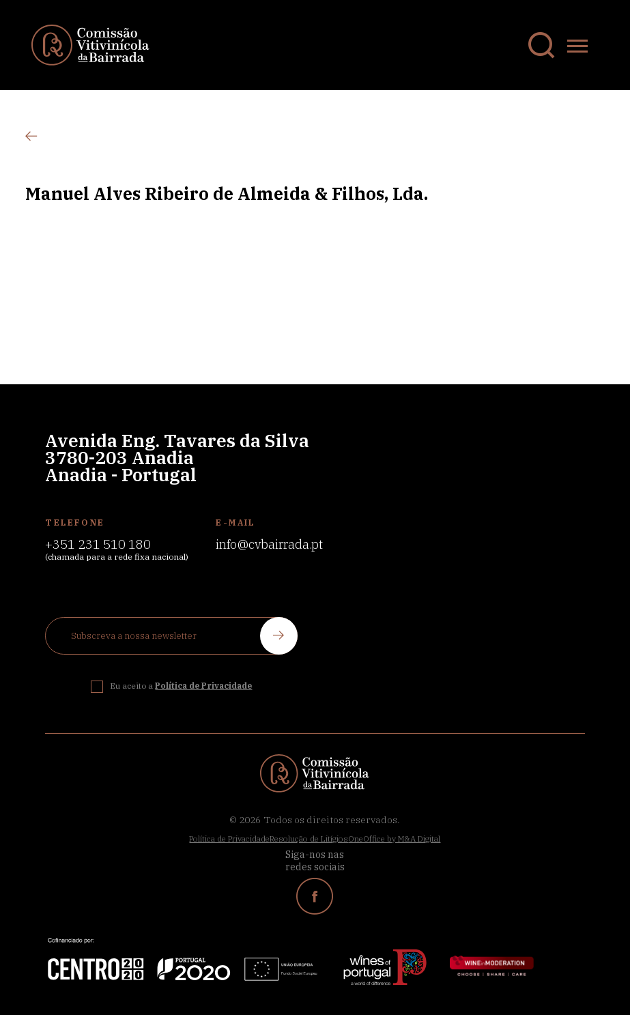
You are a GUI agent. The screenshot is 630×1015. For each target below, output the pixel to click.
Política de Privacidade (229, 838)
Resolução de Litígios (309, 838)
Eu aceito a (181, 686)
